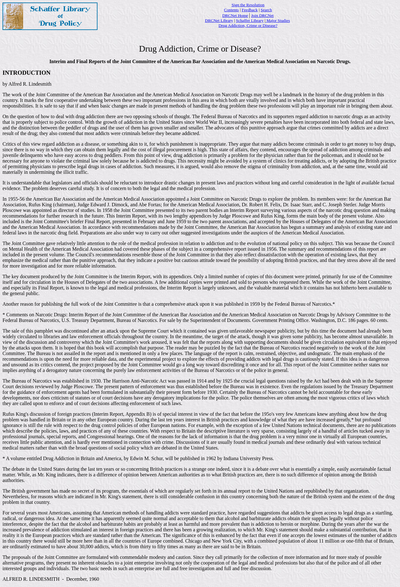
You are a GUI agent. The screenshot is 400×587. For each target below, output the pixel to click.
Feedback (250, 10)
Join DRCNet (262, 15)
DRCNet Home (235, 15)
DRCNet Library (219, 20)
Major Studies (278, 20)
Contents (231, 10)
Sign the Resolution (248, 5)
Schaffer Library (249, 20)
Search (266, 10)
